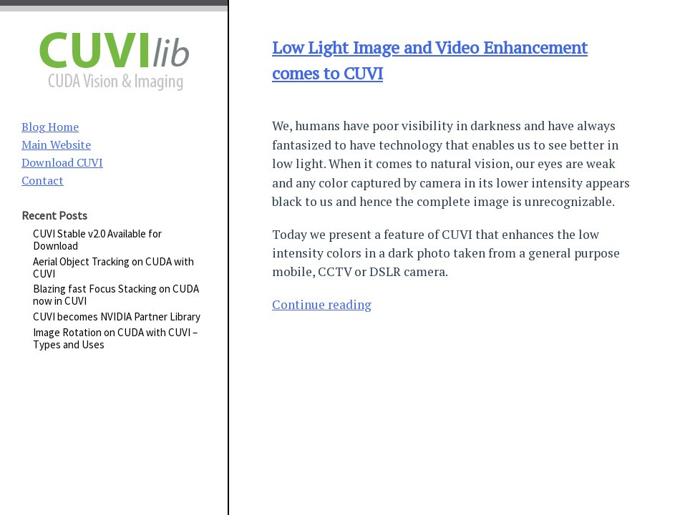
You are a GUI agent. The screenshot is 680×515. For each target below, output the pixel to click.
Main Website (56, 144)
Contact (42, 180)
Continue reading (321, 304)
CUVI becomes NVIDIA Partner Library (116, 316)
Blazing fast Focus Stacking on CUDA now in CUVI (116, 295)
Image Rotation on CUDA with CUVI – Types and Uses (115, 338)
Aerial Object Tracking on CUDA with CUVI (113, 267)
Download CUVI (62, 162)
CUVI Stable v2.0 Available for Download (97, 239)
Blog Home (50, 126)
